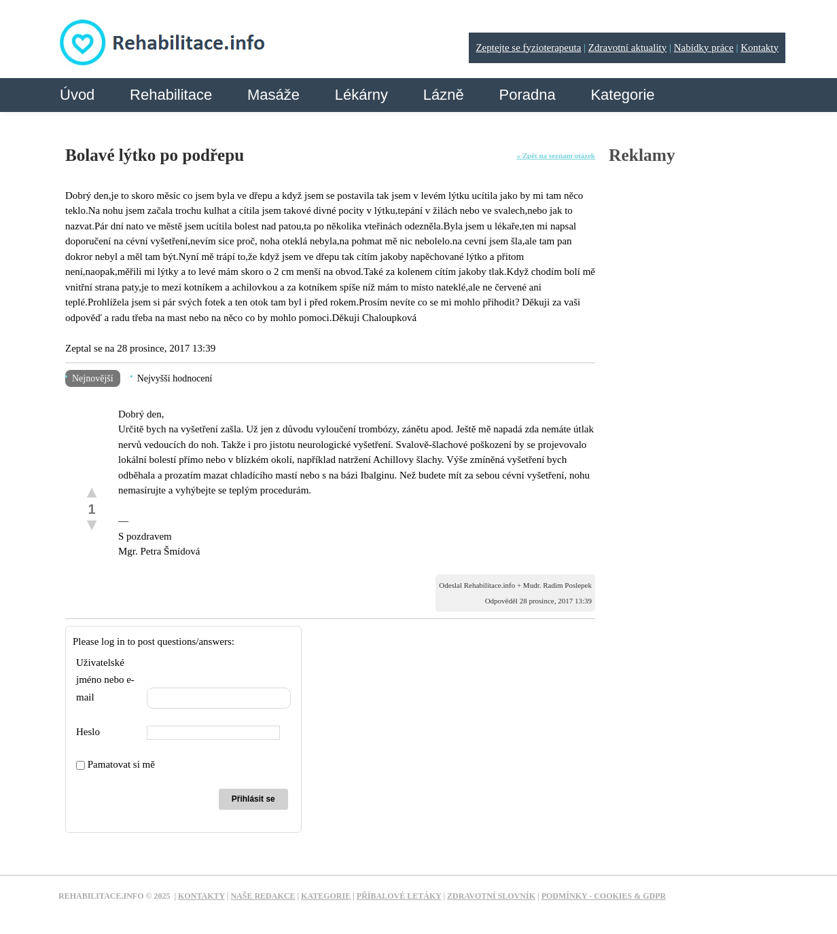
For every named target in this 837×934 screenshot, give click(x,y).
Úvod (77, 94)
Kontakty (760, 47)
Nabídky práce (704, 47)
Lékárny (361, 94)
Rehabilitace (171, 94)
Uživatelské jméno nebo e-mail (105, 680)
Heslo (88, 731)
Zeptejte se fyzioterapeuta (528, 47)
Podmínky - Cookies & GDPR (603, 896)
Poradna (527, 94)
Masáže (273, 94)
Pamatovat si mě (115, 764)
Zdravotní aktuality (627, 47)
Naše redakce (262, 896)
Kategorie (622, 94)
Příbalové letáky (399, 896)
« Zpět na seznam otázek (556, 155)
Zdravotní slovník (491, 896)
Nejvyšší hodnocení (175, 378)
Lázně (443, 94)
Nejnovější (92, 378)
